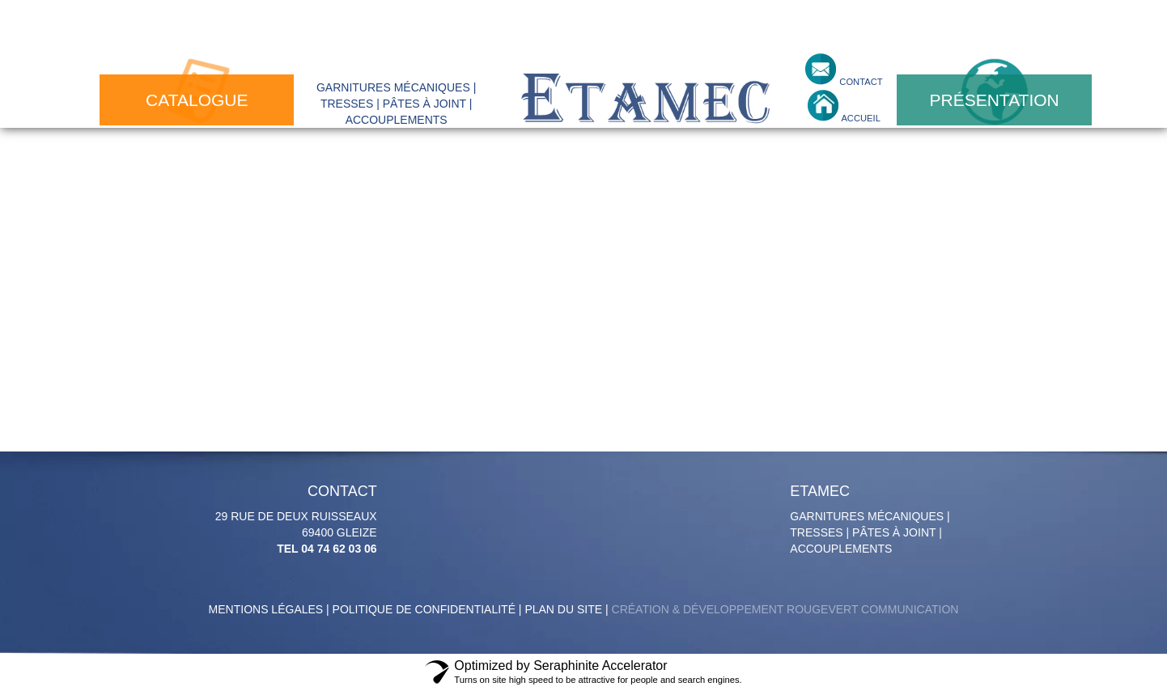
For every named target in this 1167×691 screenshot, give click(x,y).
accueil (860, 118)
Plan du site (563, 609)
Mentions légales (266, 609)
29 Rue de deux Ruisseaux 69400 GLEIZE (291, 519)
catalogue (197, 100)
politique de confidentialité (424, 609)
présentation (994, 100)
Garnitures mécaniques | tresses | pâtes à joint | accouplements (875, 519)
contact (859, 82)
